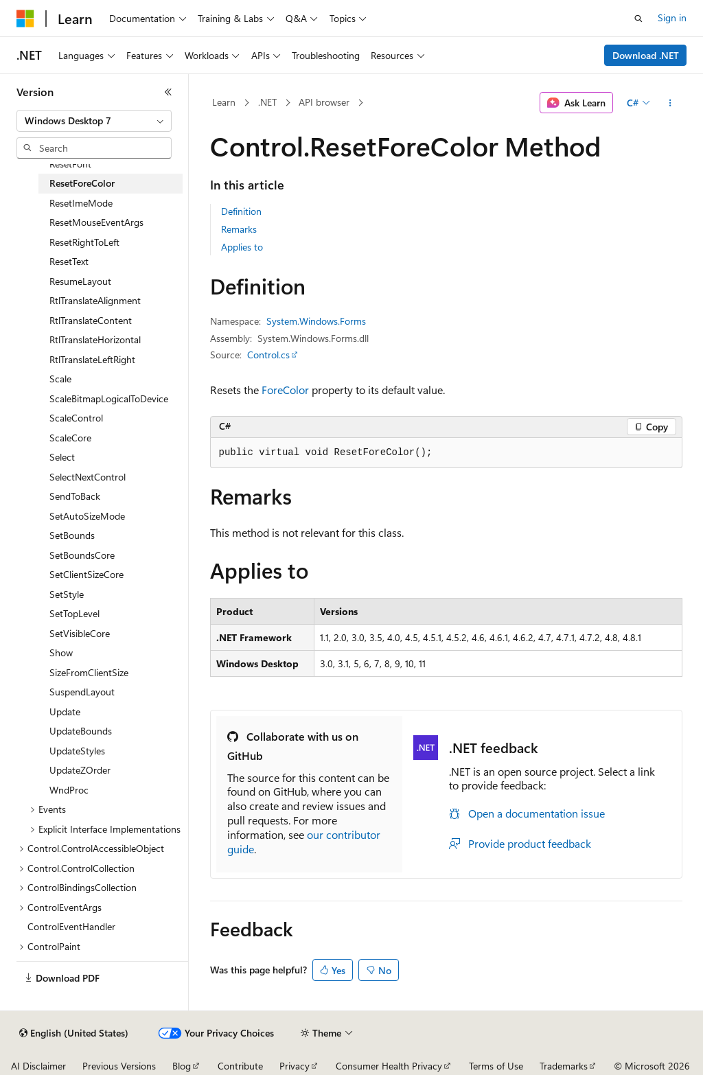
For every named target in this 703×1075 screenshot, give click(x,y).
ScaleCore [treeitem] (70, 437)
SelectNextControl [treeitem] (87, 476)
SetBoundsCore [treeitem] (82, 555)
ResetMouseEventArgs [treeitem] (96, 222)
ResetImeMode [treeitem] (81, 202)
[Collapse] (168, 92)
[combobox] (94, 121)
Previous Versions (119, 1065)
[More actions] (670, 103)
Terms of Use (496, 1065)
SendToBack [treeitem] (74, 495)
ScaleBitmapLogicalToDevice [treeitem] (108, 398)
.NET (267, 101)
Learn (223, 101)
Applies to (242, 246)
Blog (181, 1065)
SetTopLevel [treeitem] (74, 613)
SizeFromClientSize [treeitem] (88, 672)
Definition (241, 211)
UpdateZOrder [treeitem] (80, 769)
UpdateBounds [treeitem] (80, 730)
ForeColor (285, 389)
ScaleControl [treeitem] (76, 417)
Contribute (240, 1065)
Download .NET (645, 55)
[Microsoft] (25, 18)
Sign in (672, 17)
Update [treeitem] (64, 711)
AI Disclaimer (38, 1065)
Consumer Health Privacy (389, 1065)
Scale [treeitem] (60, 378)
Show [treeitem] (61, 652)
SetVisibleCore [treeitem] (79, 633)
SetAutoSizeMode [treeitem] (87, 515)
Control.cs (268, 354)
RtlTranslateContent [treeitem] (90, 320)
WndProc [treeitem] (69, 789)
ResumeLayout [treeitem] (80, 281)
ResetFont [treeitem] (70, 163)
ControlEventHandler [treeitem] (71, 926)
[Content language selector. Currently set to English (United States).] (74, 1033)
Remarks (239, 228)
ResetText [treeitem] (69, 261)
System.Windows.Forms (316, 320)
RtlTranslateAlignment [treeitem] (95, 300)
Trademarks (564, 1065)
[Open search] (638, 18)
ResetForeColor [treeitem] (82, 182)
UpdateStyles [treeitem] (77, 750)
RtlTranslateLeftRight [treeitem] (92, 359)
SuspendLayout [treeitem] (82, 691)
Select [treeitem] (62, 456)
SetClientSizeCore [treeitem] (86, 574)
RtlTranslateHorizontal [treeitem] (95, 339)
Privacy (294, 1065)
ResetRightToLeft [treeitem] (84, 241)
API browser (324, 101)
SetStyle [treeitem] (66, 594)
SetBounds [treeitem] (72, 535)
